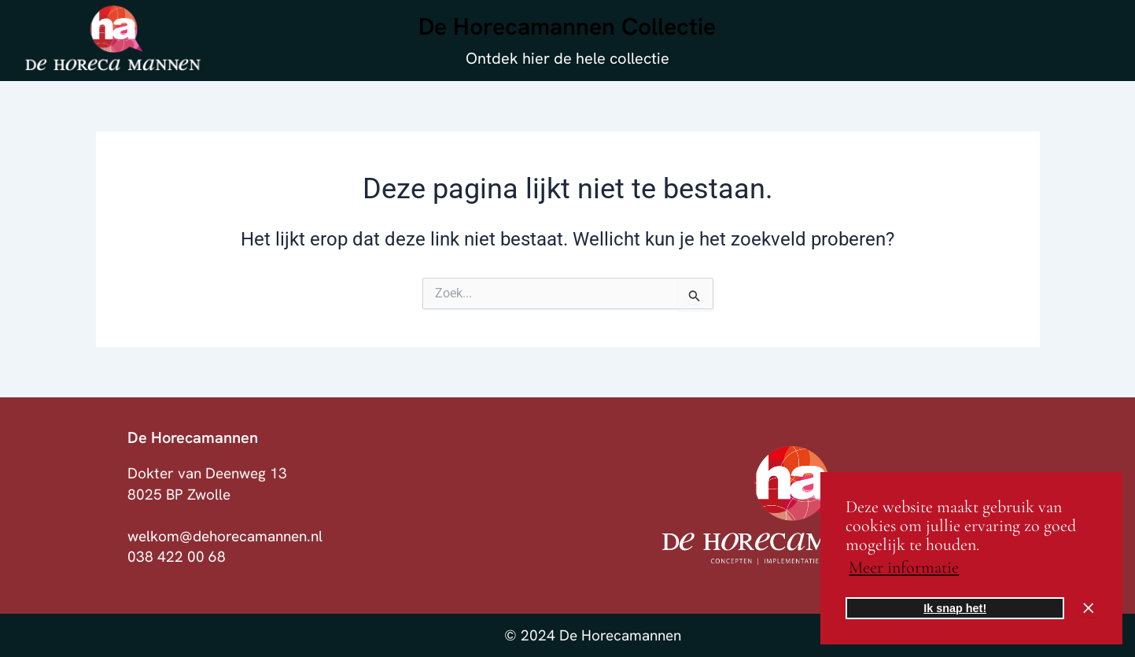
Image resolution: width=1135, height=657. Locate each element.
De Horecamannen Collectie (567, 26)
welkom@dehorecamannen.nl (224, 536)
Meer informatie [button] (904, 567)
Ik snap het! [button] (954, 608)
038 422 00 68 (176, 557)
